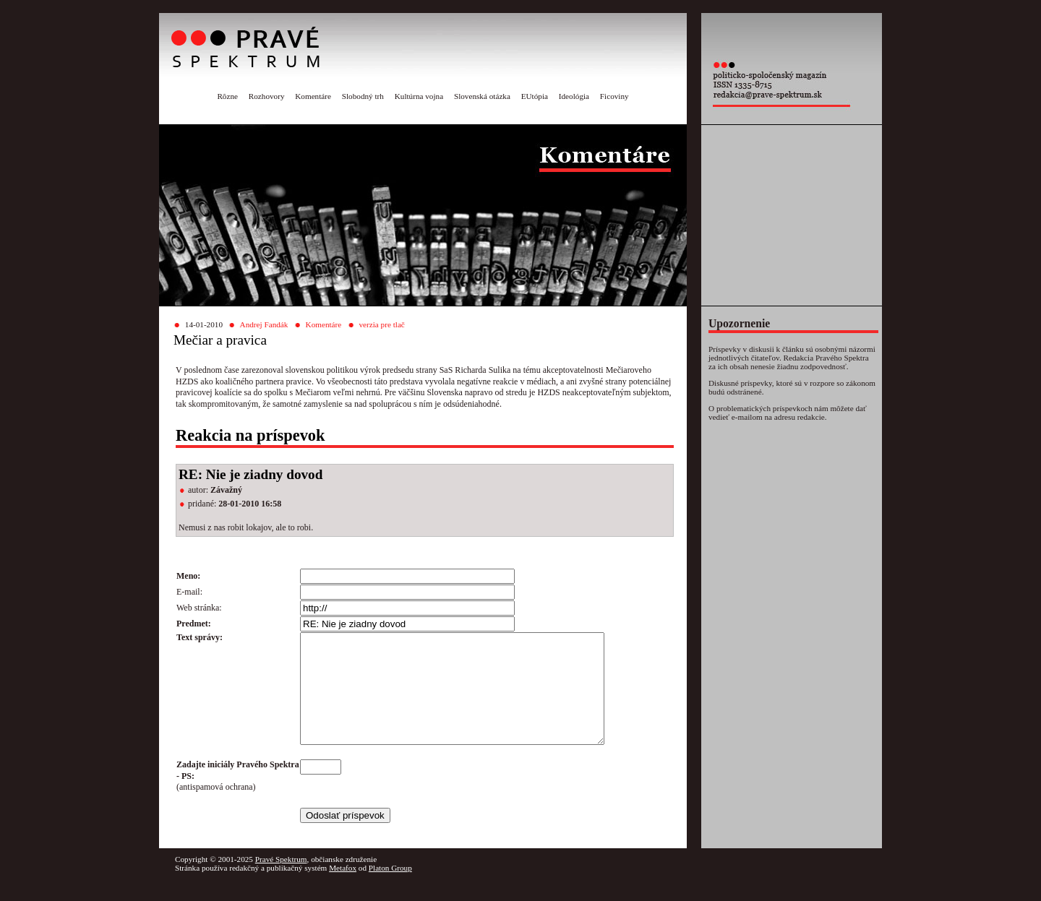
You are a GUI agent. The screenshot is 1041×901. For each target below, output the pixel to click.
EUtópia (534, 96)
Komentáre (313, 96)
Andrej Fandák (264, 324)
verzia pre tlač (381, 324)
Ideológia (574, 96)
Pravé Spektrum (281, 880)
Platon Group (390, 889)
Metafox (342, 889)
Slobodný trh (363, 96)
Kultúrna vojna (419, 96)
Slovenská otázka (482, 96)
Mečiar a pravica (220, 340)
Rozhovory (267, 96)
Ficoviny (614, 96)
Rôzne (227, 96)
